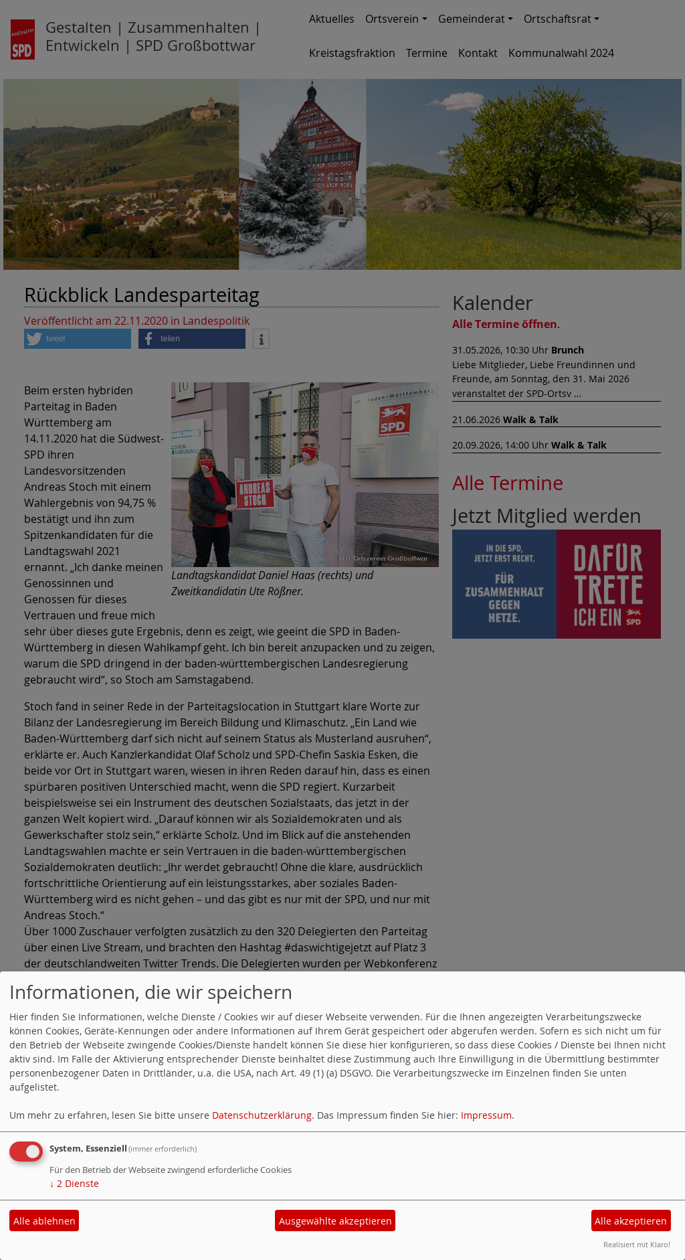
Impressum (486, 1115)
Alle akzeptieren (631, 1220)
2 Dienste (74, 1183)
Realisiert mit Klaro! (636, 1244)
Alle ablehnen (44, 1220)
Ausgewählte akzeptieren (335, 1220)
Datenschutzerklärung (262, 1115)
